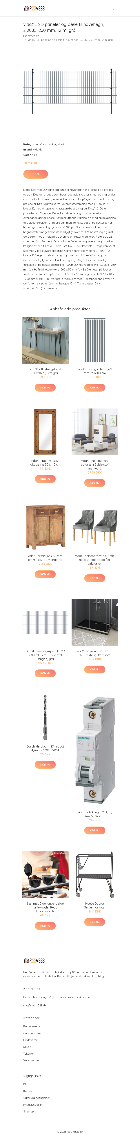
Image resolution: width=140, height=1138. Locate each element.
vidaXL (62, 144)
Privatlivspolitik (32, 1104)
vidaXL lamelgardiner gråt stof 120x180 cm (94, 371)
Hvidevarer (30, 1040)
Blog (26, 1084)
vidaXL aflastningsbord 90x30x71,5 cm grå (45, 371)
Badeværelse (32, 1026)
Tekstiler (28, 1053)
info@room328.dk (34, 1005)
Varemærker (48, 144)
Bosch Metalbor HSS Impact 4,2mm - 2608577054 (45, 748)
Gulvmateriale (32, 1033)
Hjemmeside (31, 36)
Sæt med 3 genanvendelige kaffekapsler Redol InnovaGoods (45, 907)
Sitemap (28, 1111)
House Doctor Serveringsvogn (94, 905)
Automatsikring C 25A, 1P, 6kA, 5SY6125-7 (95, 814)
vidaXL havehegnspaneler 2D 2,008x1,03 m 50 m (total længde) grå (45, 655)
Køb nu (36, 174)
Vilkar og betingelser (36, 1098)
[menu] (113, 8)
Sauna (27, 1047)
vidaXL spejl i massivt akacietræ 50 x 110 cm (45, 462)
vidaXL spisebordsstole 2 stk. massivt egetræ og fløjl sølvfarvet (94, 559)
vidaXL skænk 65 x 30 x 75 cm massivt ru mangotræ (45, 558)
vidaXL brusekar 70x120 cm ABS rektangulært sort (94, 653)
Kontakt (28, 1091)
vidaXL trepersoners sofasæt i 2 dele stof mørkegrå (95, 464)
